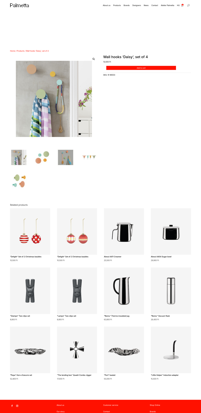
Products (117, 5)
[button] (93, 59)
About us (106, 5)
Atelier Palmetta (167, 5)
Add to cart (141, 68)
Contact (154, 5)
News (146, 5)
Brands (127, 5)
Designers (136, 5)
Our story (61, 411)
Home (12, 51)
